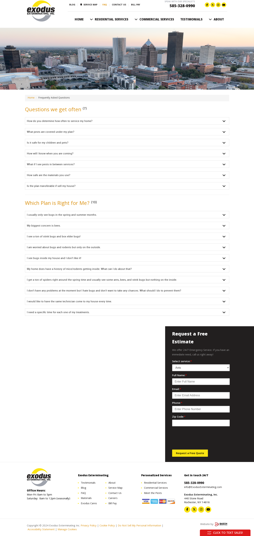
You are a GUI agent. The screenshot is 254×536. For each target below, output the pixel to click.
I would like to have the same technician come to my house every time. (69, 301)
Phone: (177, 403)
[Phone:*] (201, 409)
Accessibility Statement (41, 530)
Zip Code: (178, 417)
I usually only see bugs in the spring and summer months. (62, 214)
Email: (176, 389)
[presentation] (198, 439)
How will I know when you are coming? (50, 153)
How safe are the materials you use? (48, 175)
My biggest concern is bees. (44, 225)
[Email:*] (201, 395)
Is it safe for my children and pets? (47, 142)
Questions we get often (54, 110)
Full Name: (179, 375)
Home (31, 98)
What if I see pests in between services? (51, 164)
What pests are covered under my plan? (50, 131)
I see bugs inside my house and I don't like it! (54, 258)
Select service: (182, 361)
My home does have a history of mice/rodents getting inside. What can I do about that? (79, 269)
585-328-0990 (182, 6)
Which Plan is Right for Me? (59, 203)
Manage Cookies (67, 530)
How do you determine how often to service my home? (59, 121)
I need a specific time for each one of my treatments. (58, 312)
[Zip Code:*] (201, 423)
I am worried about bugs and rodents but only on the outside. (64, 247)
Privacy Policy (89, 526)
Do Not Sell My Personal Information (139, 526)
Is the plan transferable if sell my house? (51, 186)
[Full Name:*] (201, 381)
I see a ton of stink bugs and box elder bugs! (53, 236)
